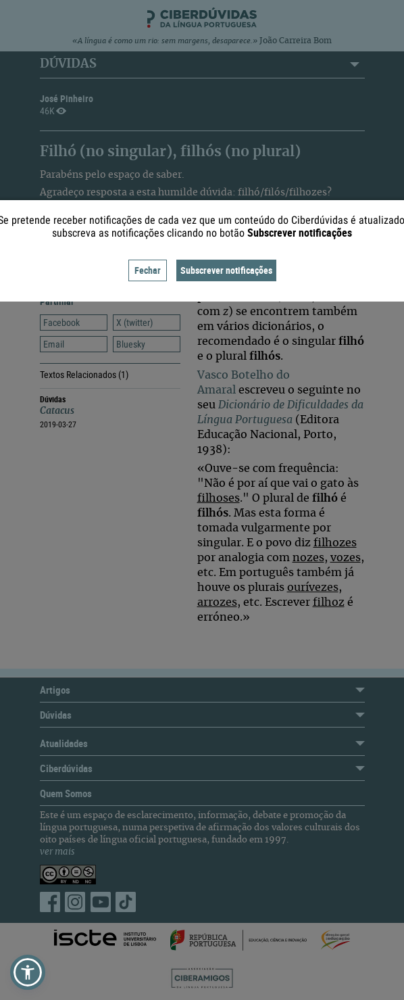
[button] (28, 972)
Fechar (147, 270)
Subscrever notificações (226, 270)
